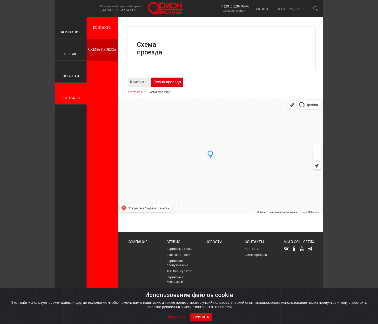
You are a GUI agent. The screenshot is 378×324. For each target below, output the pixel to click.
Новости (70, 72)
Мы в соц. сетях (299, 242)
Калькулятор (291, 9)
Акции (261, 9)
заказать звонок (234, 10)
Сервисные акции (179, 249)
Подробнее (175, 316)
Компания (70, 28)
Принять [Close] (201, 317)
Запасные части (178, 255)
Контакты (70, 94)
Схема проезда (102, 49)
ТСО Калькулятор (180, 271)
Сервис (70, 50)
